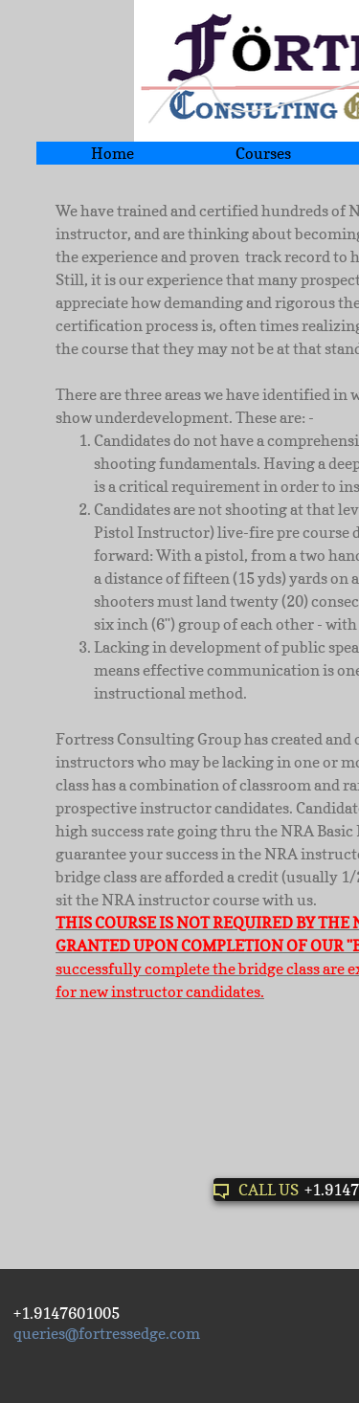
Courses (263, 153)
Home (112, 153)
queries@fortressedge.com (106, 1333)
